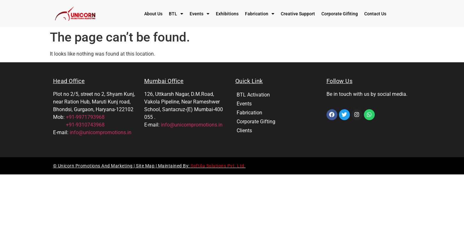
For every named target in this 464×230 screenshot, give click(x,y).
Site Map (146, 165)
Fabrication (259, 13)
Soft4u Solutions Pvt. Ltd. (218, 165)
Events (199, 13)
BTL (176, 13)
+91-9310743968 (79, 125)
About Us (153, 13)
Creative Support (298, 13)
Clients (244, 130)
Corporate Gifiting (339, 13)
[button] (176, 14)
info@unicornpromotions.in (100, 132)
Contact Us (375, 13)
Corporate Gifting (256, 122)
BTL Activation (253, 95)
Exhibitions (227, 13)
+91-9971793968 (85, 117)
